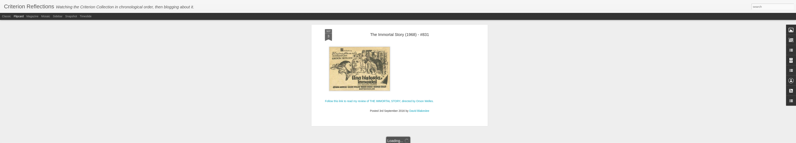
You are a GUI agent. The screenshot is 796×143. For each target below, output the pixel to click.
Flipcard (19, 16)
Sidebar (57, 16)
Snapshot (71, 16)
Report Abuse (438, 141)
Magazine (32, 16)
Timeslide (86, 16)
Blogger (427, 141)
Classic (6, 16)
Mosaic (45, 16)
